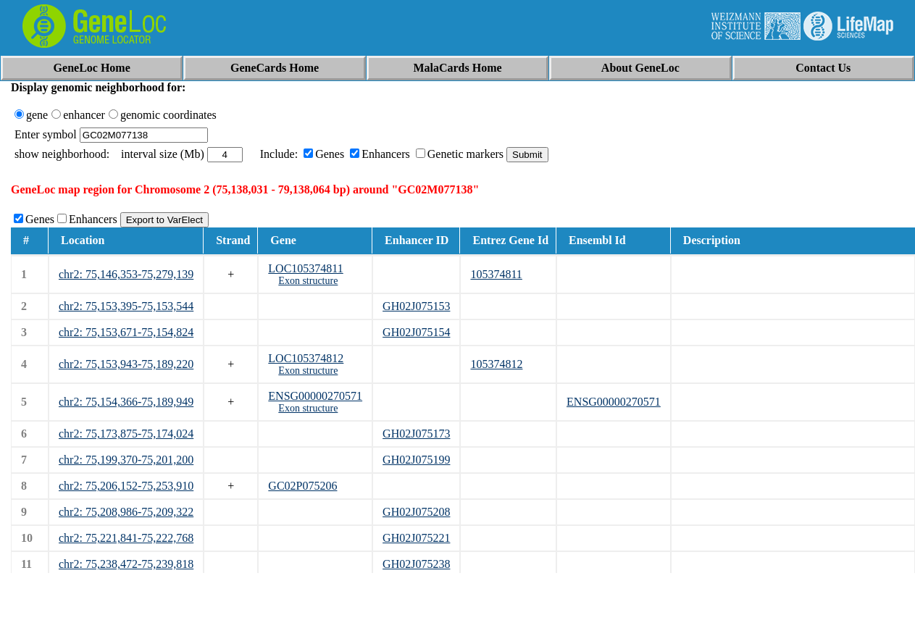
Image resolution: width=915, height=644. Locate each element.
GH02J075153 (416, 306)
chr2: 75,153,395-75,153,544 (126, 306)
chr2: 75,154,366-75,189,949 (126, 402)
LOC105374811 (305, 268)
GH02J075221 (416, 538)
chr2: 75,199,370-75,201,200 (126, 459)
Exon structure (308, 280)
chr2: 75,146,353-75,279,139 (126, 274)
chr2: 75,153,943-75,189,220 (126, 364)
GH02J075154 (416, 332)
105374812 (496, 364)
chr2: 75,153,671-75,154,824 (126, 332)
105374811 (496, 274)
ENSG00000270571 (315, 396)
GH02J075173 (416, 433)
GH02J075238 (416, 564)
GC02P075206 (302, 486)
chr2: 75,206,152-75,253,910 (126, 486)
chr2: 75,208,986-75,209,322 (126, 512)
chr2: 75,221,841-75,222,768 (126, 538)
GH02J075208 (416, 512)
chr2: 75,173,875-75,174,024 (126, 433)
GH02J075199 (416, 459)
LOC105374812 (305, 358)
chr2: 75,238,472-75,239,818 (126, 564)
